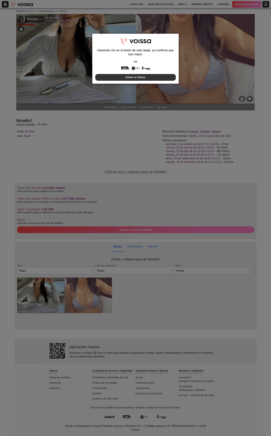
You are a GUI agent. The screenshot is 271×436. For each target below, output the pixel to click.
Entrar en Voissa (135, 77)
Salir (135, 61)
